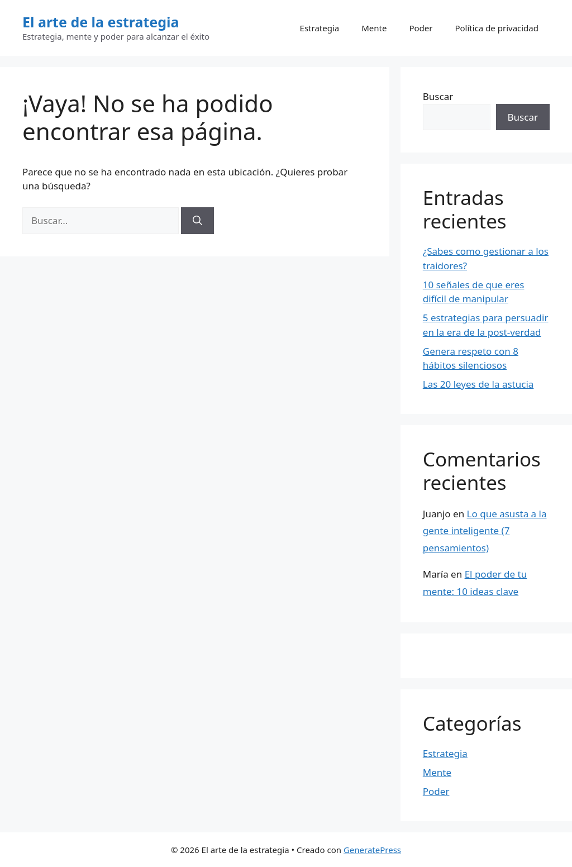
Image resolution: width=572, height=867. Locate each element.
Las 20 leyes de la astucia (478, 384)
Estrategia (320, 28)
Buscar (438, 96)
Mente (374, 28)
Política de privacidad (496, 28)
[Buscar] (197, 220)
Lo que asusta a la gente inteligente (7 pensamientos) (485, 530)
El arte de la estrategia (100, 21)
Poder (420, 28)
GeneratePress (372, 849)
